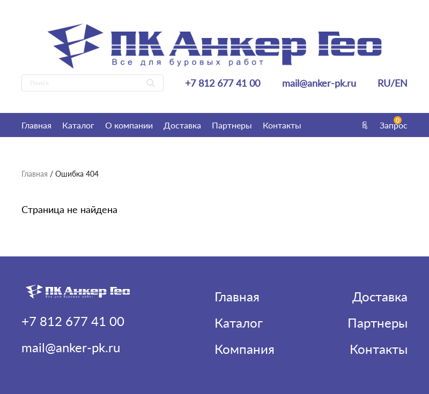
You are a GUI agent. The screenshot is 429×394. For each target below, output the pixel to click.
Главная (36, 125)
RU (384, 83)
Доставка (182, 125)
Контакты (282, 125)
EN (401, 83)
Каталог (78, 125)
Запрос (383, 125)
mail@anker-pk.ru (319, 83)
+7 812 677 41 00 (222, 83)
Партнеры (232, 125)
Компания (244, 349)
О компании (129, 125)
